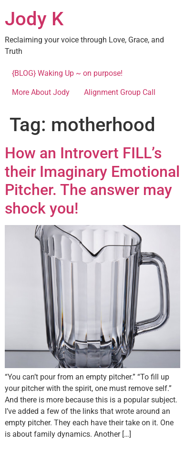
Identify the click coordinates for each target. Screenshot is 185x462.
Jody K (34, 19)
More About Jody (41, 92)
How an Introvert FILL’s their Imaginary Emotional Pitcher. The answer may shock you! (92, 180)
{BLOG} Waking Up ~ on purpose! (67, 73)
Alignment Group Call (119, 92)
